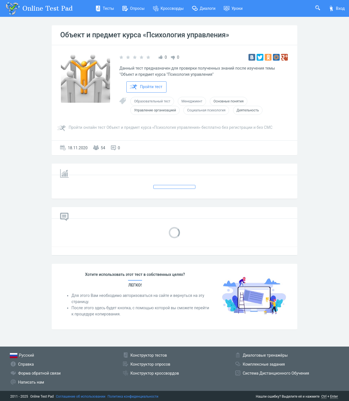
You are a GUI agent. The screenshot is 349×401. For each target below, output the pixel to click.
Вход (337, 8)
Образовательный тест (152, 101)
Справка (26, 364)
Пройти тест (146, 87)
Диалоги (203, 8)
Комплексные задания (264, 364)
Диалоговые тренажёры (265, 355)
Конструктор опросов (150, 364)
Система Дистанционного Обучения (276, 373)
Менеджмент (191, 101)
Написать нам (31, 382)
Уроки (233, 8)
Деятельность (248, 110)
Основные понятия (228, 101)
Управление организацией (155, 110)
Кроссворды (168, 8)
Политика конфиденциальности (133, 396)
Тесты (104, 8)
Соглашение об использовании (80, 396)
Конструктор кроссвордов (155, 373)
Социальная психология (206, 110)
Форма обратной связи (39, 373)
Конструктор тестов (149, 355)
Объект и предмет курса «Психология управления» (144, 35)
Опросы (133, 8)
